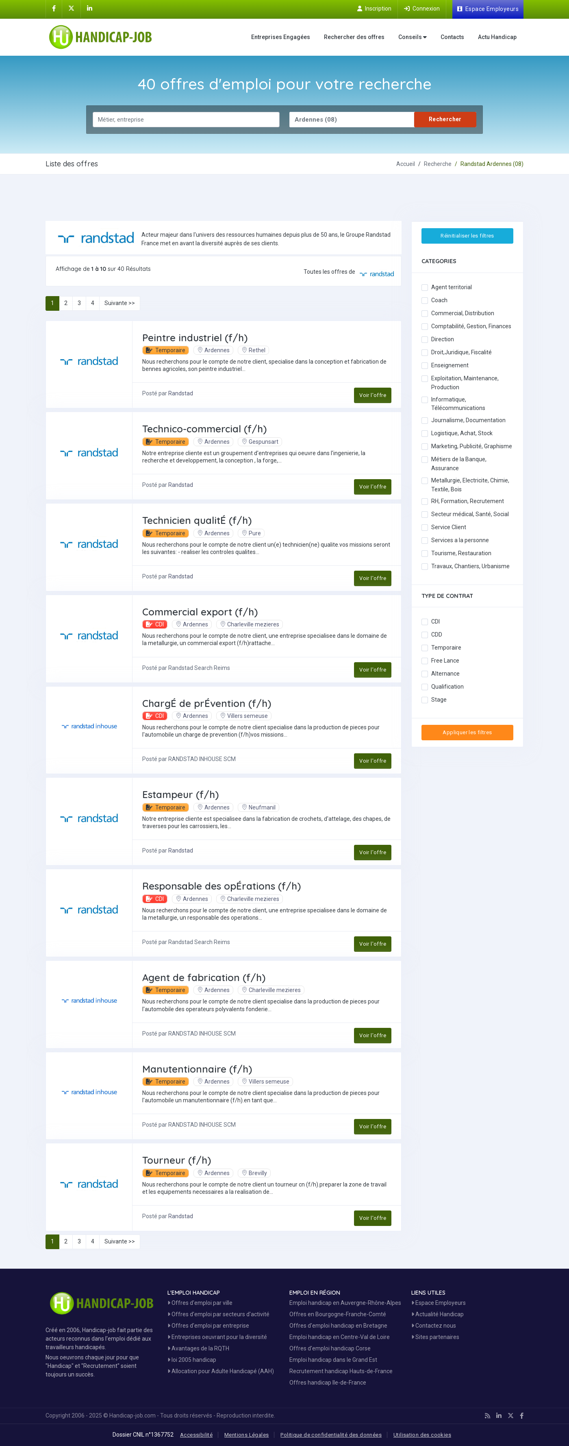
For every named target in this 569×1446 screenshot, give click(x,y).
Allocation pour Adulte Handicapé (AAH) (220, 1371)
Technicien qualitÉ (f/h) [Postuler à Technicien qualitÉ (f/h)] (197, 520)
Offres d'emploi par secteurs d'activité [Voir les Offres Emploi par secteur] (218, 1314)
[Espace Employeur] (487, 9)
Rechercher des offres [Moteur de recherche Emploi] (354, 37)
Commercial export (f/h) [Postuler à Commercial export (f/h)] (200, 612)
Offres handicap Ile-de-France (327, 1382)
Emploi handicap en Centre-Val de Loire (339, 1337)
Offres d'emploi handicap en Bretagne (338, 1325)
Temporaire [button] (165, 350)
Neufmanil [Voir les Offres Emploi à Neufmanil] (258, 807)
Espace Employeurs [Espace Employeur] (438, 1303)
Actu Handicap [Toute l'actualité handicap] (497, 37)
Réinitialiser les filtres (467, 236)
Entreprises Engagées (280, 37)
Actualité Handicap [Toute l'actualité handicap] (437, 1314)
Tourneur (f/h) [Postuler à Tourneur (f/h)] (176, 1160)
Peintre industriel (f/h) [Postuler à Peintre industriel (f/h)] (195, 338)
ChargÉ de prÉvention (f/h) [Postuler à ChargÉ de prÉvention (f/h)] (206, 703)
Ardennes (213, 350)
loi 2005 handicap (191, 1360)
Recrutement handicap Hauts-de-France (341, 1371)
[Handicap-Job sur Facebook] (54, 8)
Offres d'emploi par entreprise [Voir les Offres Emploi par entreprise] (208, 1325)
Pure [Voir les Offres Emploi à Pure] (251, 533)
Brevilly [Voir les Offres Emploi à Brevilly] (254, 1173)
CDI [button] (155, 624)
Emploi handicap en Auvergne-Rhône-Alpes (345, 1303)
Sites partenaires (435, 1337)
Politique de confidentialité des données (331, 1435)
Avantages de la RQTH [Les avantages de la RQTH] (198, 1348)
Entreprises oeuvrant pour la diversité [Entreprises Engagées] (217, 1337)
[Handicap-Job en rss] (487, 1416)
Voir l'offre (372, 395)
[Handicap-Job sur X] (71, 8)
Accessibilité (196, 1435)
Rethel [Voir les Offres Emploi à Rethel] (253, 350)
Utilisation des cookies (422, 1435)
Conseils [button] (412, 37)
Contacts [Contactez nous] (452, 37)
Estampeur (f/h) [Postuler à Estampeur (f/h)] (180, 794)
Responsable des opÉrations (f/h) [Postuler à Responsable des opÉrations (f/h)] (221, 886)
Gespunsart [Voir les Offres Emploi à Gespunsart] (259, 441)
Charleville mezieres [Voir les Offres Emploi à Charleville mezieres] (249, 624)
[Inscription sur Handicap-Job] (374, 8)
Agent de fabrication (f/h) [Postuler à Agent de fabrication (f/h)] (203, 977)
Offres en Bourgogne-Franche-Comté (337, 1314)
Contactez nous (433, 1325)
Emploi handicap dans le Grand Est (333, 1360)
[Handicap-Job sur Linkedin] (89, 8)
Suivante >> (119, 303)
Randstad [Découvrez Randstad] (180, 393)
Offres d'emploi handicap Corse (330, 1348)
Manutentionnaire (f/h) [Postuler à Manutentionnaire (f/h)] (197, 1069)
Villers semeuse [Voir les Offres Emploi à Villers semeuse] (244, 716)
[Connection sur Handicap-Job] (422, 8)
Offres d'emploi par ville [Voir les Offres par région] (199, 1303)
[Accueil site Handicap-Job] (102, 37)
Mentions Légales (246, 1435)
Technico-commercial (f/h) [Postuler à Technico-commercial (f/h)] (204, 429)
